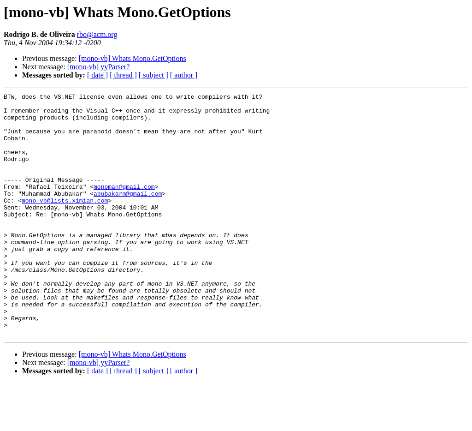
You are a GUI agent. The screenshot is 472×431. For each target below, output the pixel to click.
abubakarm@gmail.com (128, 214)
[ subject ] (153, 75)
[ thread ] (123, 75)
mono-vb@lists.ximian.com (65, 222)
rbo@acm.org (97, 34)
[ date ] (97, 75)
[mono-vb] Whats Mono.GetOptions (132, 58)
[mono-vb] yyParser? (98, 67)
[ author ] (184, 75)
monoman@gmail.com (124, 206)
